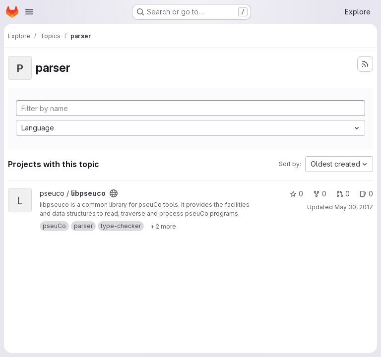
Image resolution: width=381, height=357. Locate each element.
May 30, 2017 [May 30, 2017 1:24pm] (353, 207)
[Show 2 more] (163, 226)
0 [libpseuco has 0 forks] (319, 193)
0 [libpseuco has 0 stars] (296, 193)
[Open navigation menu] (29, 12)
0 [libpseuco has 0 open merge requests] (343, 193)
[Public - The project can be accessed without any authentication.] (114, 193)
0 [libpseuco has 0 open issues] (366, 193)
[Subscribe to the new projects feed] (365, 64)
